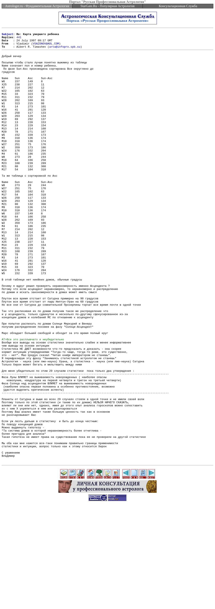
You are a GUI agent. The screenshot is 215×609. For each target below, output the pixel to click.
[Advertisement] (107, 599)
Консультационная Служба (178, 6)
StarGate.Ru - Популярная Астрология (107, 6)
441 (18, 39)
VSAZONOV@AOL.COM (46, 46)
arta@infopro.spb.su (64, 50)
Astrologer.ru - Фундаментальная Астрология (37, 6)
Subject (7, 35)
